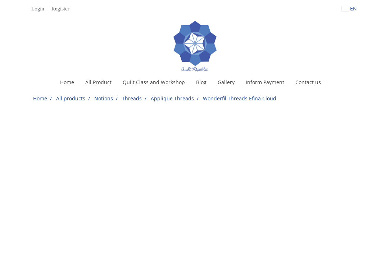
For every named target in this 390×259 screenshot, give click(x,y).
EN (349, 8)
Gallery (226, 82)
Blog (201, 82)
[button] (333, 82)
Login (37, 9)
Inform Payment (265, 82)
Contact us (308, 82)
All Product (98, 82)
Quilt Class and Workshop (154, 82)
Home (67, 82)
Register (60, 9)
